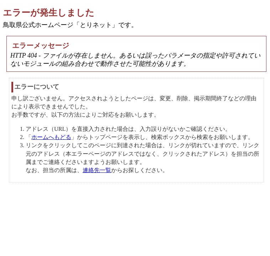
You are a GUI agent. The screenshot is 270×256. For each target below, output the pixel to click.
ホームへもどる (51, 137)
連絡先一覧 (97, 170)
